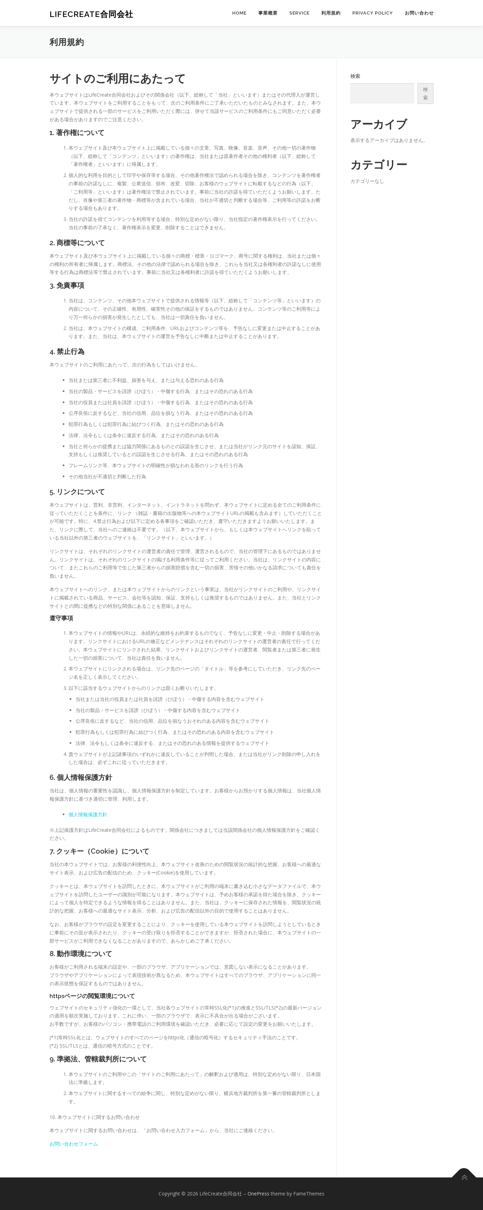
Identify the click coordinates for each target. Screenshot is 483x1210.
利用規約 (331, 13)
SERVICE (299, 13)
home (239, 13)
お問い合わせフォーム (74, 1143)
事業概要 (268, 13)
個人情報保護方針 (88, 814)
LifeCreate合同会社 (91, 14)
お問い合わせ (419, 13)
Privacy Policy (372, 13)
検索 (355, 76)
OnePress (258, 1193)
